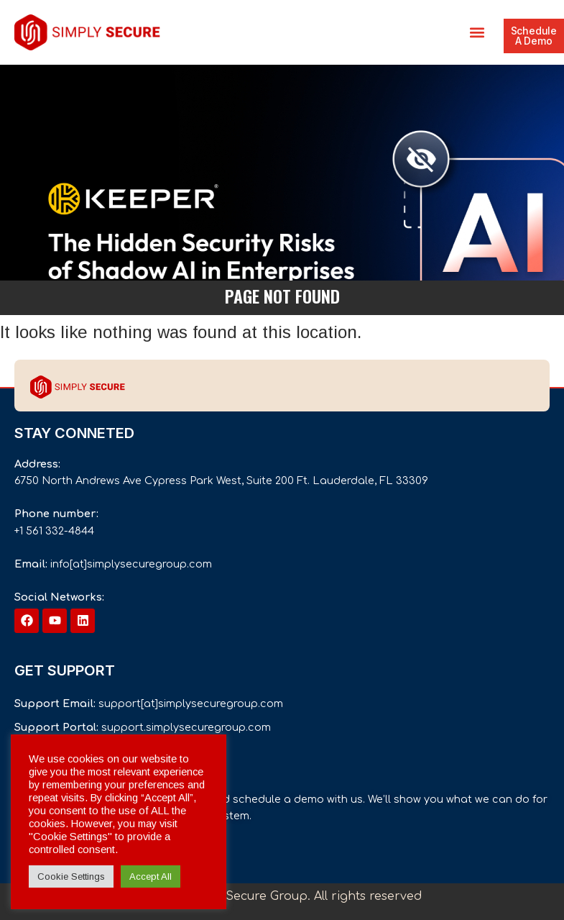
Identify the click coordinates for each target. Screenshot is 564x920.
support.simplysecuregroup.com (186, 727)
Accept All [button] (150, 876)
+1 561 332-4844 (54, 531)
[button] (477, 33)
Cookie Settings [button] (71, 876)
